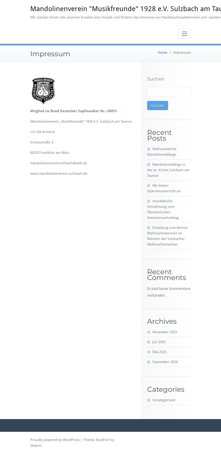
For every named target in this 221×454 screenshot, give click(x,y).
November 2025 (164, 332)
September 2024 (165, 362)
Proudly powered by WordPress (55, 440)
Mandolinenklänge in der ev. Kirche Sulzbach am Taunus (168, 170)
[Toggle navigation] (184, 34)
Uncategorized (163, 400)
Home (162, 52)
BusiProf (102, 440)
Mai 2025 (159, 352)
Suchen (156, 79)
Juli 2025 (159, 342)
